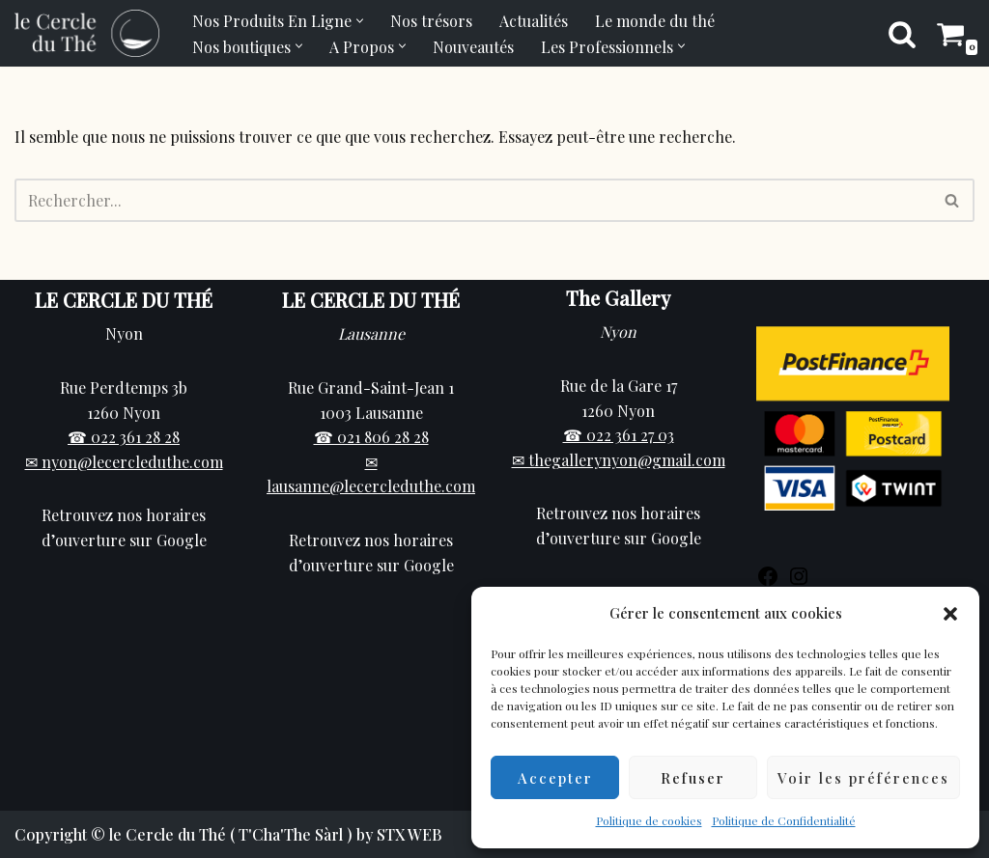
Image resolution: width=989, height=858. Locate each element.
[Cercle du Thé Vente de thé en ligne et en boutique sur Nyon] (86, 34)
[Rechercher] (902, 33)
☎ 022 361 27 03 (618, 435)
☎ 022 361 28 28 (124, 437)
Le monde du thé (655, 21)
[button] (950, 613)
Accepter (555, 778)
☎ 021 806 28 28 (371, 437)
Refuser (693, 778)
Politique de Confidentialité (784, 820)
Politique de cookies (649, 820)
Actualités (533, 21)
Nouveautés (473, 47)
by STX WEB (398, 834)
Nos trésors (431, 21)
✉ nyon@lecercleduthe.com (124, 462)
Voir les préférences (863, 778)
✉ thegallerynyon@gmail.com (618, 460)
